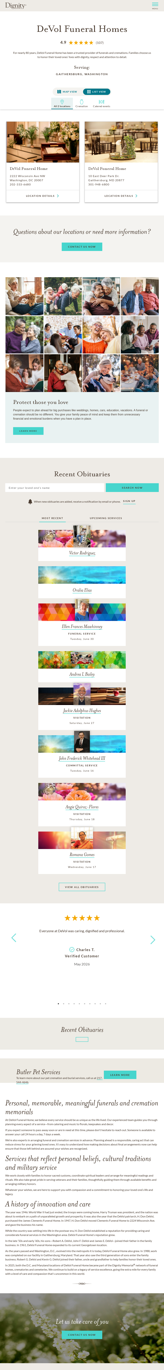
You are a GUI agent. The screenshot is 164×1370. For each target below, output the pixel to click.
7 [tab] (90, 877)
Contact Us (40, 1276)
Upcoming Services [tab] (106, 518)
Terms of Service (113, 1276)
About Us (19, 1276)
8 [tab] (95, 877)
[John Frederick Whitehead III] (109, 662)
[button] (154, 5)
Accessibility (142, 1276)
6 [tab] (84, 877)
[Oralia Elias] (109, 546)
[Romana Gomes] (109, 722)
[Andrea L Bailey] (109, 596)
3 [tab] (69, 877)
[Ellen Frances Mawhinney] (54, 602)
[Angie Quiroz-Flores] (54, 717)
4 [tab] (74, 877)
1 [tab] (58, 877)
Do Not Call (69, 1282)
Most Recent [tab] (52, 518)
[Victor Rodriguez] (54, 550)
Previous (13, 818)
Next (150, 811)
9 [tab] (100, 877)
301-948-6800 (98, 184)
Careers (60, 1276)
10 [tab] (105, 877)
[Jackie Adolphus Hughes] (54, 659)
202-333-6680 (20, 184)
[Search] (54, 488)
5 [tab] (79, 877)
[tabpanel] (82, 821)
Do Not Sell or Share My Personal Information (82, 1298)
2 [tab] (63, 877)
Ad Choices (94, 1282)
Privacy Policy (83, 1276)
